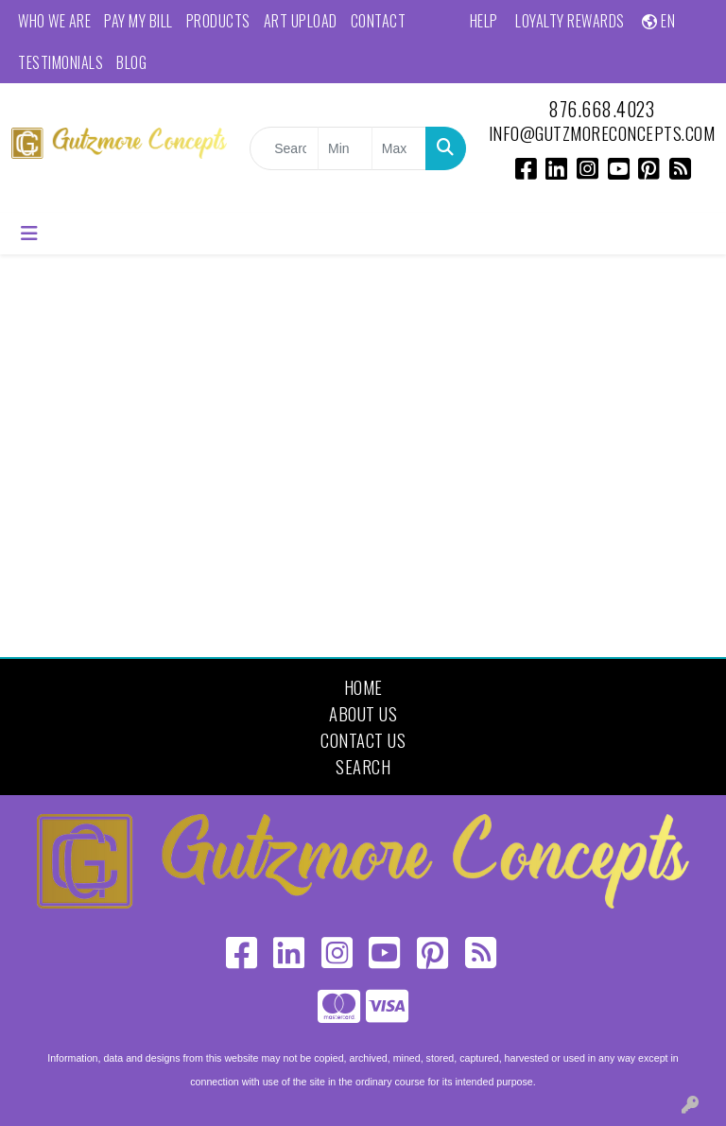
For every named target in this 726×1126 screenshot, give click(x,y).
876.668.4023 (601, 109)
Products (218, 20)
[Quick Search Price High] (399, 148)
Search (363, 766)
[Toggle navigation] (29, 233)
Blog (131, 62)
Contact (378, 20)
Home (363, 687)
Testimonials (60, 62)
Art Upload (300, 20)
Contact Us (363, 740)
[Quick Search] (284, 148)
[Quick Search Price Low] (345, 148)
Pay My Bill (138, 20)
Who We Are (54, 20)
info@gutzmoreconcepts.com (602, 133)
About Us (363, 713)
